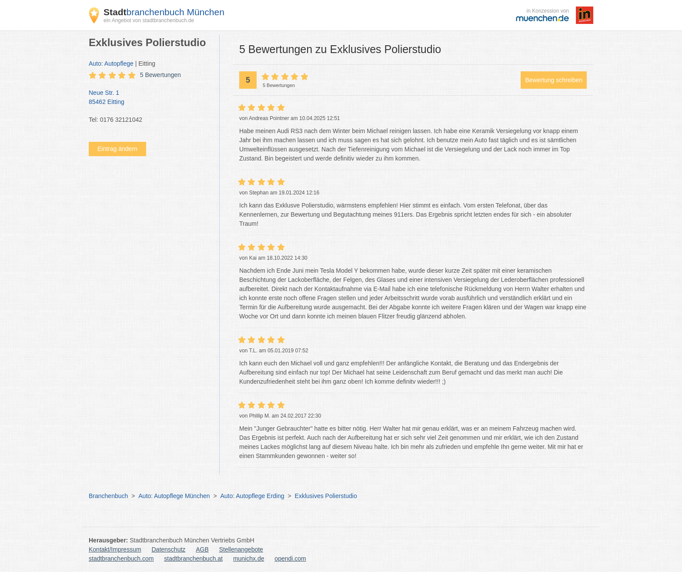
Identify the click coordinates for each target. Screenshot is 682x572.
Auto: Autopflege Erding (252, 495)
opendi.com (290, 558)
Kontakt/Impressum (115, 549)
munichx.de (248, 558)
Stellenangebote (241, 549)
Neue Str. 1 (150, 98)
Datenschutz (169, 549)
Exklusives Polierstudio (326, 495)
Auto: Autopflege (111, 63)
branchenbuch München (164, 12)
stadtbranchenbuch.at (193, 558)
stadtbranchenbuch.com (121, 558)
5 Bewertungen (160, 74)
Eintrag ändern (117, 148)
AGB (202, 549)
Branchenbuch (108, 495)
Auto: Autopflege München (174, 495)
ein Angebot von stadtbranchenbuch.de (149, 20)
